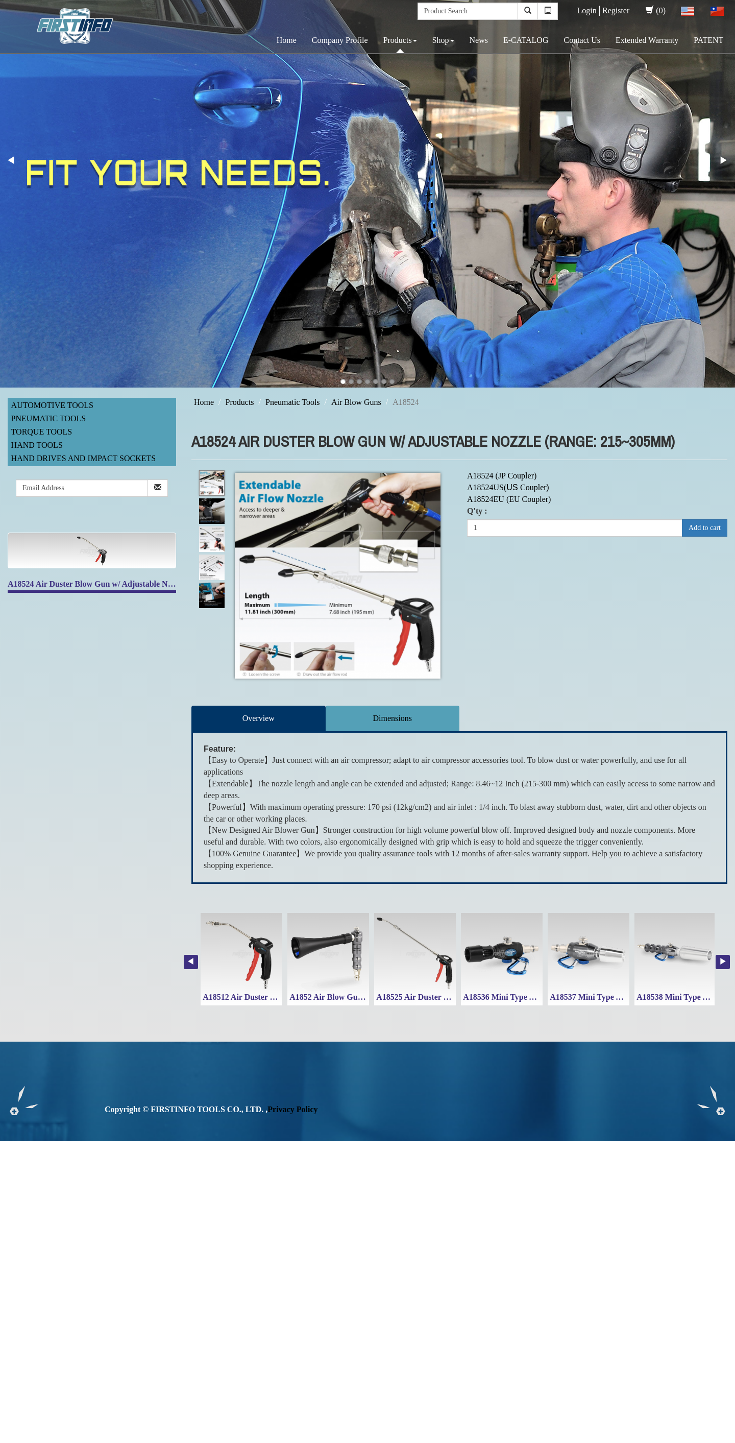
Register (615, 10)
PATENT (708, 40)
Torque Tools (41, 431)
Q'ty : (477, 511)
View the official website (86, 1251)
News (479, 40)
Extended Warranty (647, 40)
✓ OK (271, 1436)
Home (287, 40)
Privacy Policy (292, 1109)
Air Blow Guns (356, 402)
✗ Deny (13, 1181)
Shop (443, 40)
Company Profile (340, 40)
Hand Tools (37, 445)
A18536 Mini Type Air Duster (514, 997)
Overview (258, 718)
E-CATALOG (525, 40)
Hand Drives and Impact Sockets (83, 458)
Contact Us (582, 40)
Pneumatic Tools (48, 418)
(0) (656, 10)
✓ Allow (14, 1170)
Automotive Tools (52, 405)
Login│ (589, 10)
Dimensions (392, 718)
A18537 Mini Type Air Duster (601, 997)
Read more (21, 1251)
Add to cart (705, 528)
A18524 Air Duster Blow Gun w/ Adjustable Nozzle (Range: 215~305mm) (135, 584)
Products (400, 40)
